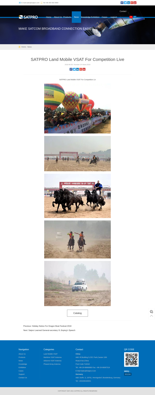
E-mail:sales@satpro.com (86, 371)
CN (131, 17)
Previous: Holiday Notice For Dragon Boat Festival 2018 (47, 326)
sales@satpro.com (32, 3)
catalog (77, 313)
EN (135, 17)
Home (23, 47)
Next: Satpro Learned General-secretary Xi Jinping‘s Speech (49, 330)
